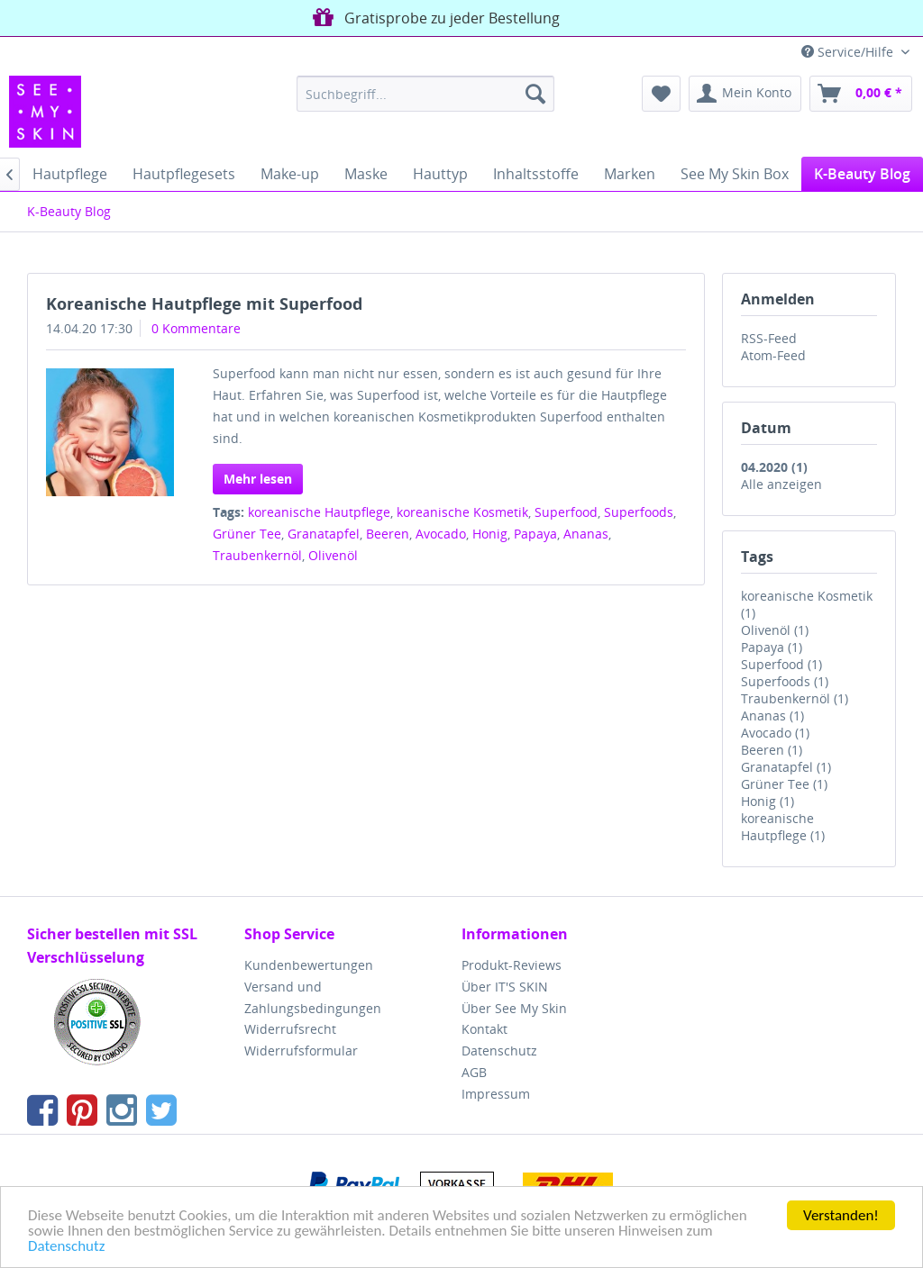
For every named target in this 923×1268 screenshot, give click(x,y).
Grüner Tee (247, 533)
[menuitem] (426, 94)
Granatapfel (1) (786, 766)
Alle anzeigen (781, 484)
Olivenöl (333, 555)
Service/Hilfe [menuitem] (849, 51)
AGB (474, 1072)
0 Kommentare (196, 328)
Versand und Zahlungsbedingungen (312, 997)
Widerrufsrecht (290, 1028)
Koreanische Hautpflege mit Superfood (204, 303)
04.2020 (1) (774, 467)
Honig (489, 533)
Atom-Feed (773, 355)
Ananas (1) (772, 715)
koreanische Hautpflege (319, 512)
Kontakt (484, 1028)
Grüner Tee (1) (784, 783)
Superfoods (638, 512)
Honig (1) (767, 801)
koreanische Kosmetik (462, 512)
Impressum (496, 1093)
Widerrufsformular (301, 1050)
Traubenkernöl (257, 555)
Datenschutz (66, 1246)
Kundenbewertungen (308, 965)
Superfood (566, 512)
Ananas (585, 533)
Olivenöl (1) (775, 630)
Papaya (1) (771, 647)
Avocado (441, 533)
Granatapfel (324, 533)
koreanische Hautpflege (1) (783, 827)
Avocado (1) (775, 732)
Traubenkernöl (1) (794, 698)
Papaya (535, 533)
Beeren (387, 533)
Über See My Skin (514, 1008)
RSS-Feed (769, 338)
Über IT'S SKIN (505, 986)
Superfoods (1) (784, 681)
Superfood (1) (781, 664)
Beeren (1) (771, 749)
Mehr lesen (258, 478)
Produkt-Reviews (512, 965)
